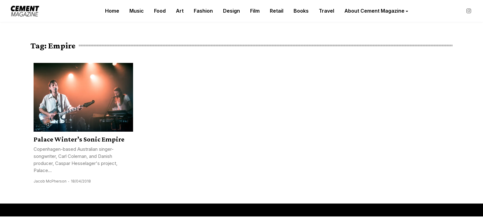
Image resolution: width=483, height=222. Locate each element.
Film (255, 11)
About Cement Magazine (374, 11)
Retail (276, 11)
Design (231, 11)
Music (136, 11)
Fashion (203, 11)
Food (160, 11)
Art (180, 11)
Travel (326, 11)
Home (112, 11)
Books (301, 11)
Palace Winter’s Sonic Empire (79, 139)
